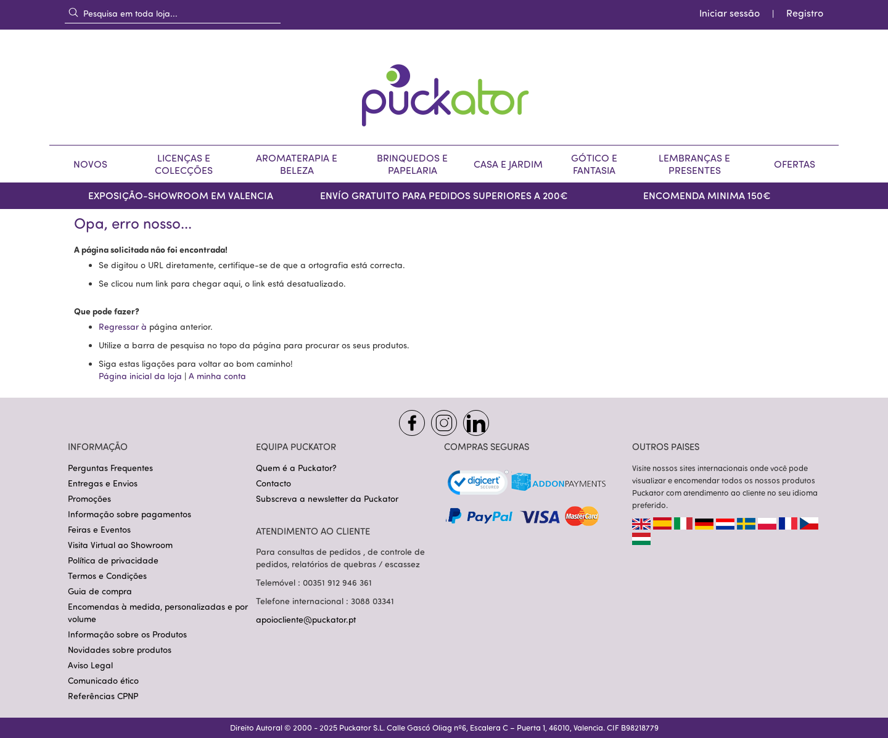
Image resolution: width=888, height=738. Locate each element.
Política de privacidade (113, 560)
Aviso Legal (90, 665)
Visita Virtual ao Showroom (120, 544)
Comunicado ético (103, 680)
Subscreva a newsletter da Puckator (327, 498)
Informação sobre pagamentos (129, 514)
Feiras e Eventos (99, 529)
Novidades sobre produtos (119, 649)
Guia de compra (100, 591)
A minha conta (217, 376)
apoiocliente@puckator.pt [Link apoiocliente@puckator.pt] (306, 619)
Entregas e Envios (103, 483)
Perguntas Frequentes (110, 467)
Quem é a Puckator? (296, 467)
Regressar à (124, 326)
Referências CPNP (103, 696)
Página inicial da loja (140, 376)
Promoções (89, 498)
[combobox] (173, 13)
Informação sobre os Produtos (127, 634)
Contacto (273, 483)
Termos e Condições (107, 575)
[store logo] (444, 87)
